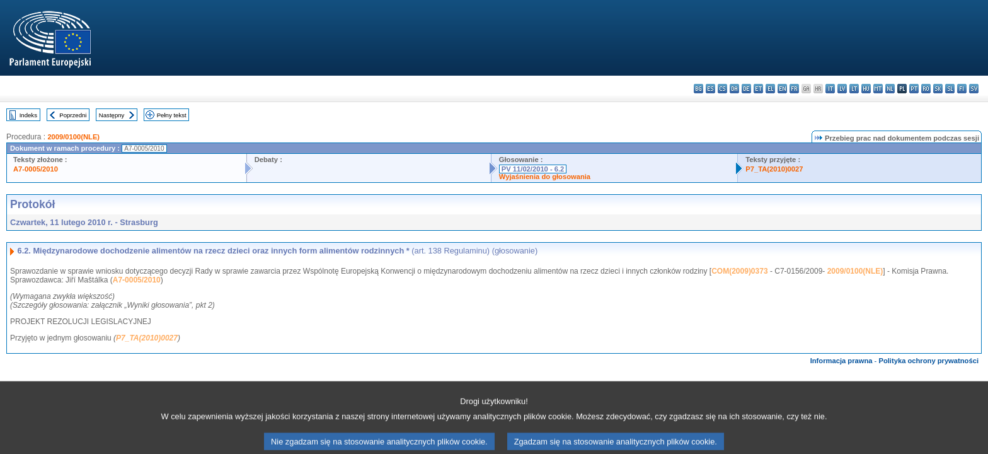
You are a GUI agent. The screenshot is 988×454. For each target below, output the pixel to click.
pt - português (914, 88)
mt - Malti (878, 88)
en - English (782, 88)
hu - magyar (866, 88)
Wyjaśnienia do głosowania (544, 176)
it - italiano (830, 88)
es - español (710, 88)
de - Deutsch (746, 88)
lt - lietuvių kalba (854, 88)
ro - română (926, 88)
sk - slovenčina (938, 88)
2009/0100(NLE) (73, 137)
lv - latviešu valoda (842, 88)
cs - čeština (722, 88)
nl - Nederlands (890, 88)
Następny (112, 115)
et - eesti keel (758, 88)
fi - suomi (962, 88)
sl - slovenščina (950, 88)
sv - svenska (974, 88)
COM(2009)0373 (739, 271)
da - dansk (734, 88)
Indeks (28, 115)
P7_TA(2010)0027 (774, 169)
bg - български (698, 88)
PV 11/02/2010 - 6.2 (533, 169)
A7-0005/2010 (35, 169)
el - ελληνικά (770, 88)
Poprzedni (72, 115)
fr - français (794, 88)
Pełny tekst (172, 115)
